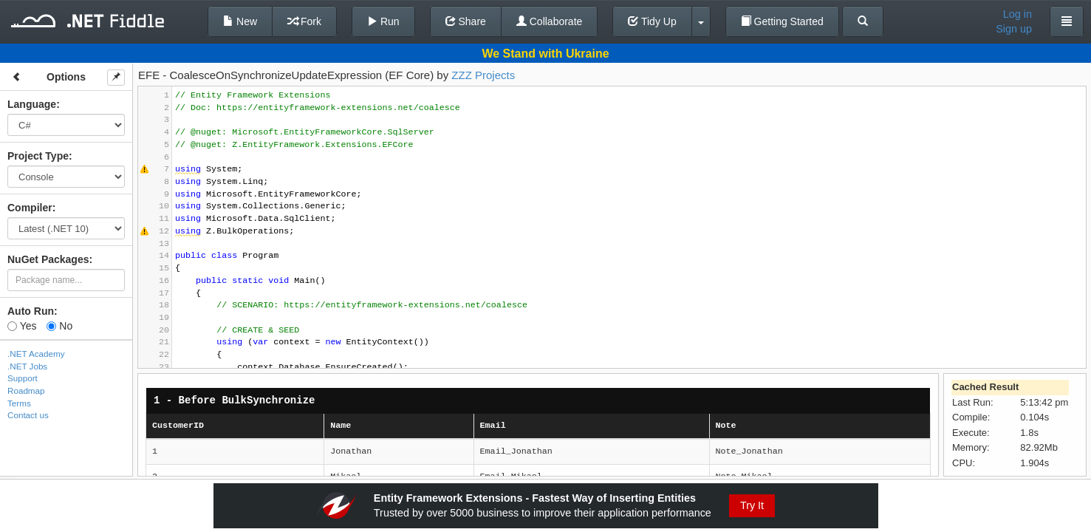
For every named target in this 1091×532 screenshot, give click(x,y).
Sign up (1014, 29)
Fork (304, 21)
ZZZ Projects (483, 75)
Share (465, 21)
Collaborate (549, 21)
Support (22, 378)
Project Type (38, 156)
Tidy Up (652, 21)
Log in (1017, 14)
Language (31, 104)
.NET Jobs (27, 366)
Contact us (28, 415)
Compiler (29, 208)
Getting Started (782, 21)
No (59, 326)
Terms (19, 403)
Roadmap (26, 390)
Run (383, 21)
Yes (21, 326)
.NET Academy (36, 353)
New (240, 21)
